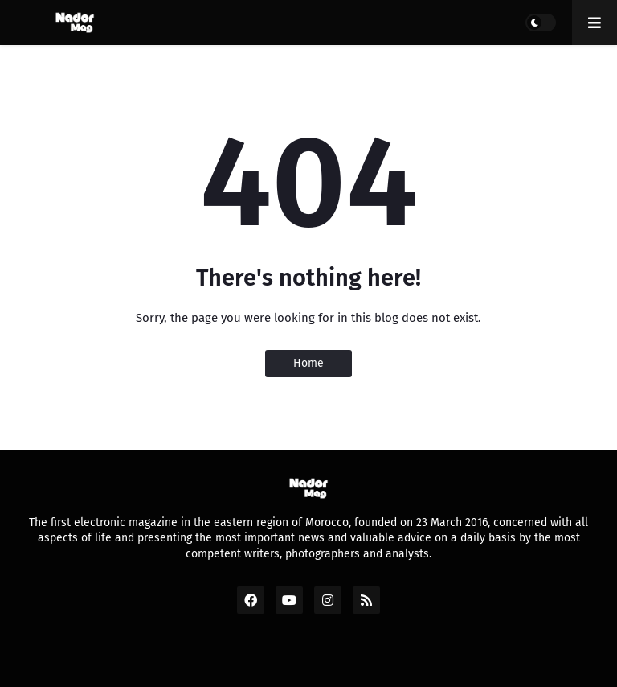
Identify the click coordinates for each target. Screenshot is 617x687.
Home (308, 363)
